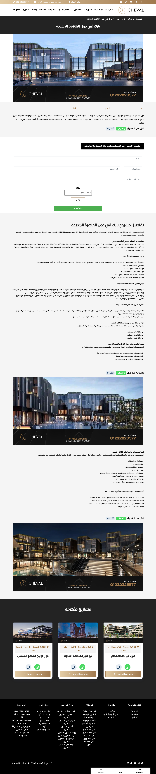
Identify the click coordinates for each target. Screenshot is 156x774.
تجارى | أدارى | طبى (123, 19)
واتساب (78, 208)
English (16, 10)
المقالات (42, 10)
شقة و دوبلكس (44, 729)
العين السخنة (89, 717)
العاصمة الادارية (89, 711)
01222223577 (21, 711)
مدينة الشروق (89, 739)
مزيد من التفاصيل (33, 674)
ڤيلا (44, 726)
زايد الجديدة (89, 735)
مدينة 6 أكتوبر (89, 729)
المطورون (66, 10)
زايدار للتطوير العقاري (67, 733)
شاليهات (112, 717)
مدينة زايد (89, 726)
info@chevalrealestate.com (21, 720)
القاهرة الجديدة (89, 720)
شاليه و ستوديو (44, 711)
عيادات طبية (44, 717)
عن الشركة (98, 10)
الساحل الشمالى (89, 723)
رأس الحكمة (89, 742)
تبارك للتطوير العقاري (66, 735)
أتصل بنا (110, 129)
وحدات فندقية (44, 714)
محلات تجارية (44, 723)
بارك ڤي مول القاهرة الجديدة (99, 19)
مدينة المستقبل (89, 733)
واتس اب (121, 129)
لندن (89, 745)
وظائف (34, 10)
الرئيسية (109, 10)
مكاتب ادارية (44, 720)
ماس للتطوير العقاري (66, 711)
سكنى (112, 711)
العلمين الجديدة (89, 714)
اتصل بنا (25, 10)
